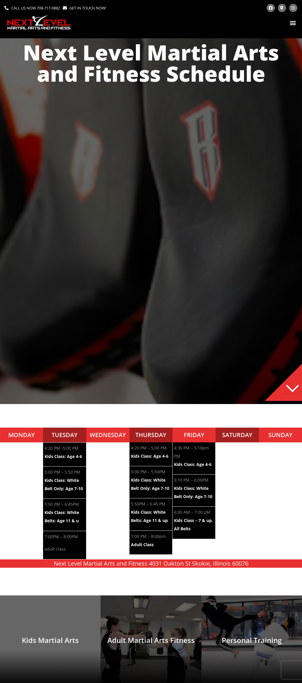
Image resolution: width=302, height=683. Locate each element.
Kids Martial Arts (50, 640)
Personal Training (252, 640)
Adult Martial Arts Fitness (151, 640)
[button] (293, 22)
